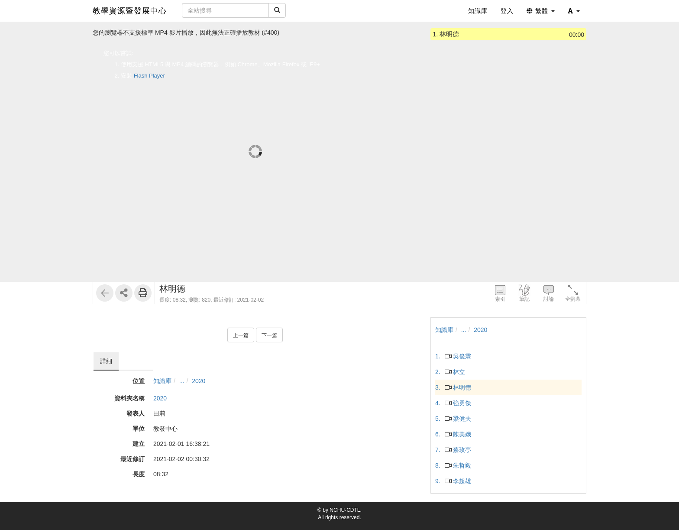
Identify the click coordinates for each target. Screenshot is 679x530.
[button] (573, 11)
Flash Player (149, 75)
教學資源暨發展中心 (130, 11)
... (181, 380)
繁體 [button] (541, 10)
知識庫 (162, 380)
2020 (198, 380)
